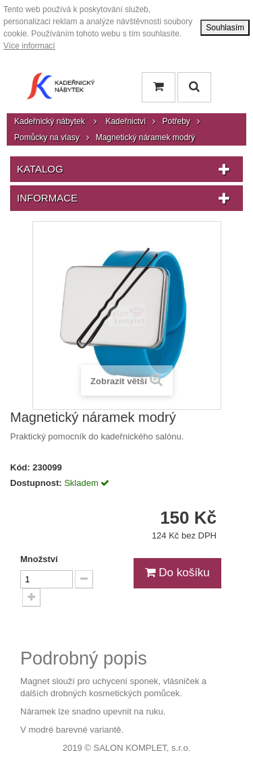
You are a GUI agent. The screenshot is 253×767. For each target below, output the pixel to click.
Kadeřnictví (125, 121)
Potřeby (176, 121)
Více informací (29, 46)
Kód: (20, 467)
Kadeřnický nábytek (49, 121)
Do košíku (177, 572)
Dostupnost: (36, 483)
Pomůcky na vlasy (47, 137)
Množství (39, 559)
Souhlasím (225, 27)
